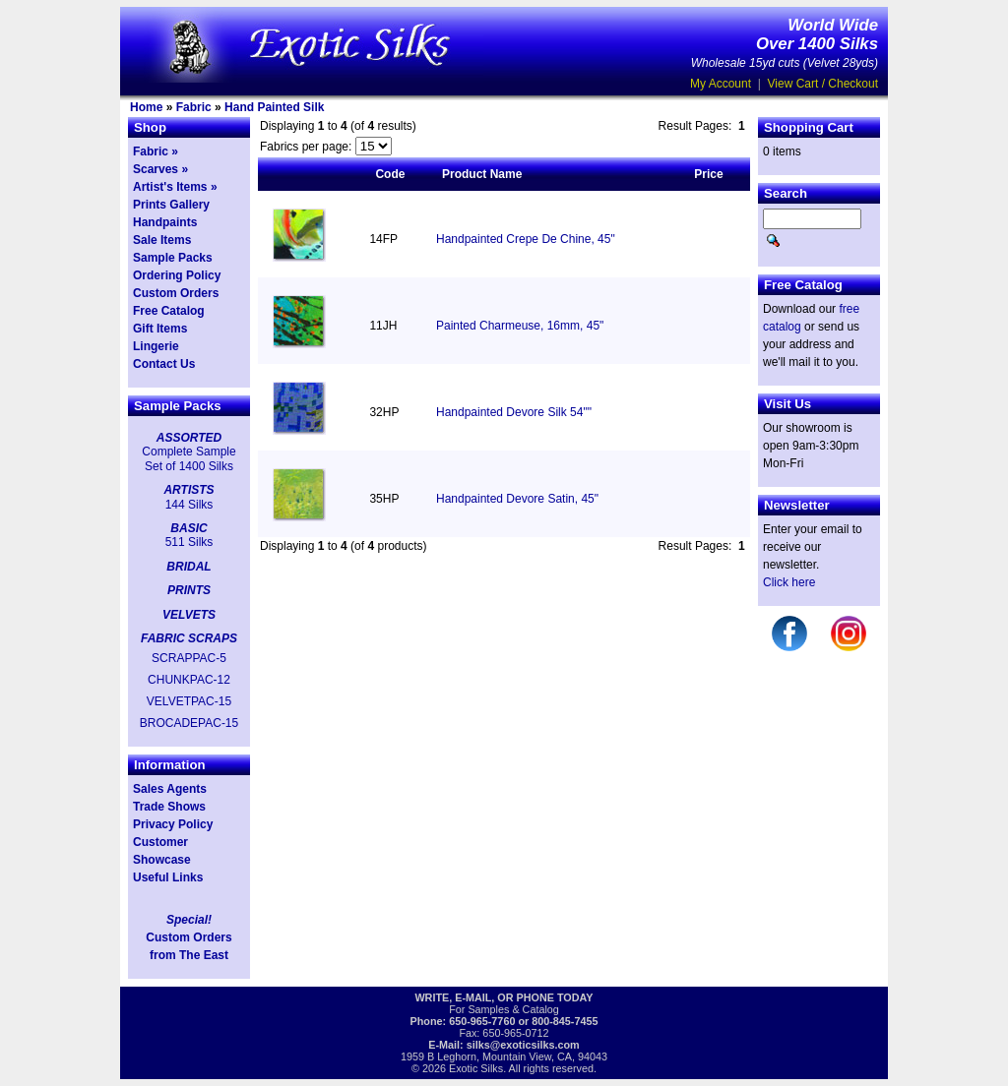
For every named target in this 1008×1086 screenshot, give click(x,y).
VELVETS (189, 615)
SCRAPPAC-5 (189, 658)
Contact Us (164, 364)
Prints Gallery (171, 204)
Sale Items (162, 240)
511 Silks (189, 542)
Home (146, 107)
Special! (189, 920)
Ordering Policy (176, 275)
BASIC (188, 528)
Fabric (194, 107)
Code (390, 174)
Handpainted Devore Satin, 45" (517, 499)
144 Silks (189, 505)
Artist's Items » (175, 187)
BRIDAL (188, 566)
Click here (789, 582)
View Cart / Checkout (823, 83)
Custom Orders (176, 293)
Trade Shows (169, 807)
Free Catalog (169, 311)
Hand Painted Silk (274, 107)
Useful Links (168, 877)
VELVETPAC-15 (189, 701)
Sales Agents (170, 789)
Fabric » (155, 151)
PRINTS (189, 590)
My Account (720, 83)
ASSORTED (189, 438)
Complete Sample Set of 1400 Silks (188, 458)
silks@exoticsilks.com (523, 1045)
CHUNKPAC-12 (189, 680)
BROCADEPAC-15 (189, 723)
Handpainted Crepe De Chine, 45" (525, 239)
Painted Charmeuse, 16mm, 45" (519, 325)
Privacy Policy (173, 824)
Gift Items (160, 328)
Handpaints (165, 222)
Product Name (482, 174)
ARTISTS (188, 490)
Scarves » (160, 169)
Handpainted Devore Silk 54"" (514, 412)
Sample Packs (173, 258)
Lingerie (156, 346)
